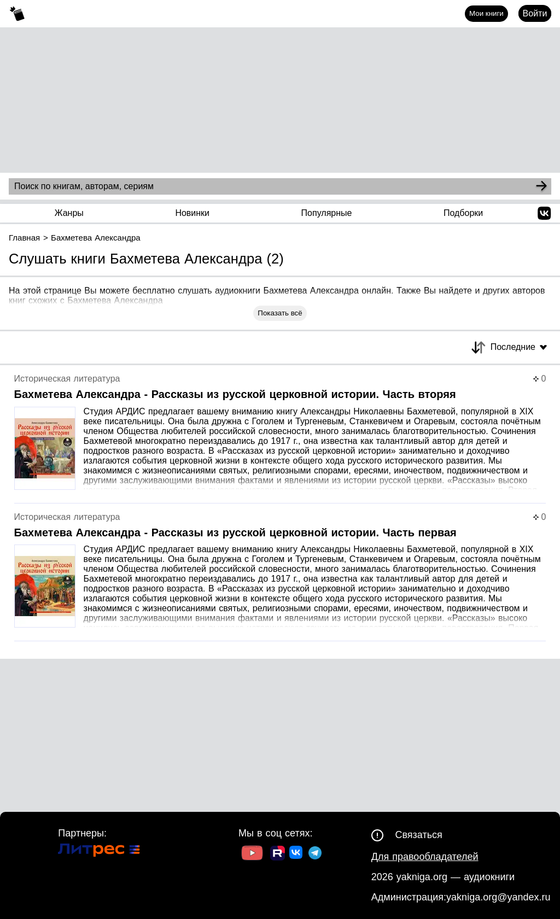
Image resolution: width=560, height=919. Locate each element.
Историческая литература (67, 378)
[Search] (541, 186)
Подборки (463, 213)
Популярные (326, 213)
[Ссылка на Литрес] (99, 851)
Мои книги (486, 13)
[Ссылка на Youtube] (252, 854)
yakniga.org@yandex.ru (498, 897)
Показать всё (280, 313)
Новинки (192, 213)
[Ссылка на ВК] (296, 854)
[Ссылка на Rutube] (277, 854)
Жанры (69, 213)
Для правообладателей (425, 856)
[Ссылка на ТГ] (315, 854)
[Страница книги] (280, 438)
